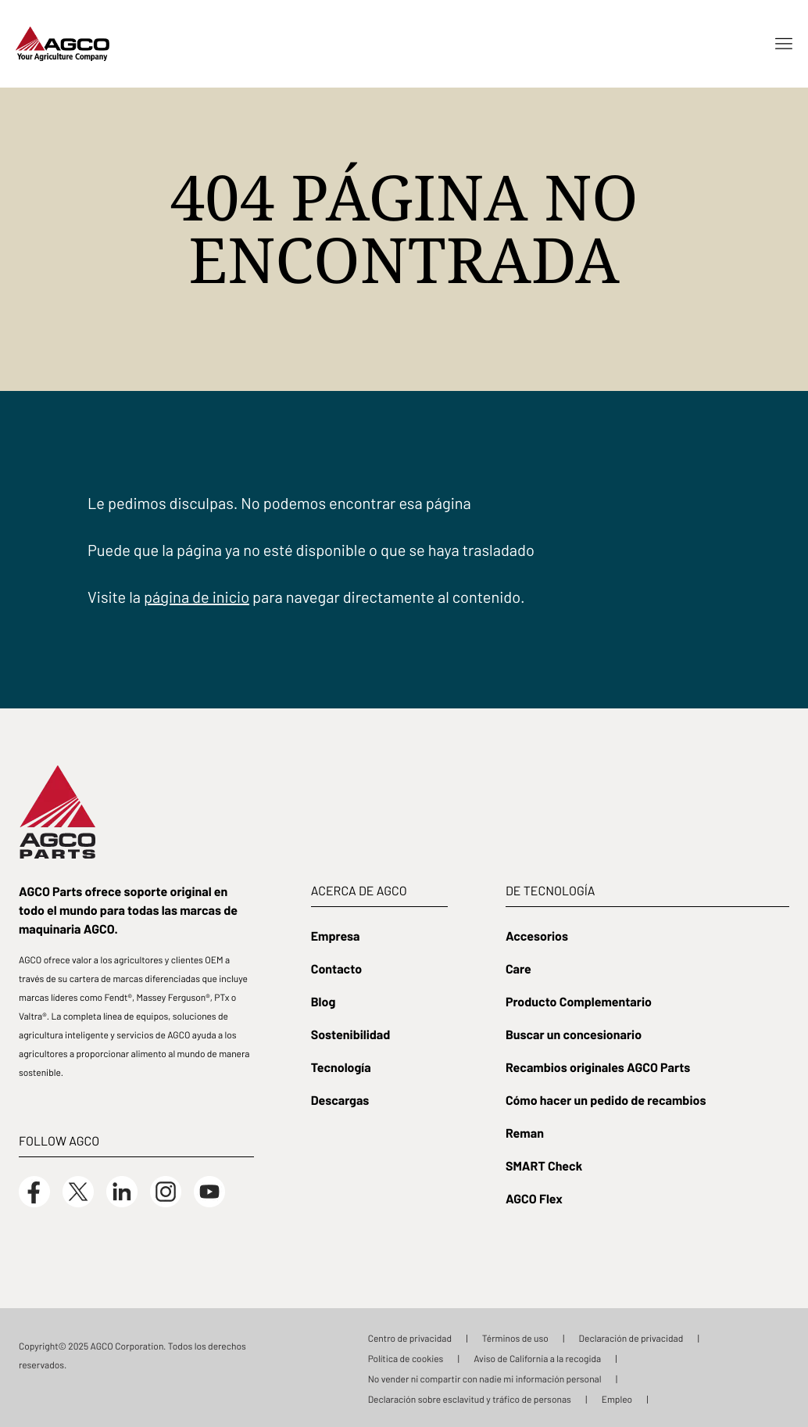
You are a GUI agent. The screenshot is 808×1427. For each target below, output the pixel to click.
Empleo (617, 1399)
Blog (323, 1000)
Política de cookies (406, 1358)
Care (518, 968)
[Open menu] (783, 43)
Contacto (336, 968)
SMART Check (544, 1165)
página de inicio (196, 596)
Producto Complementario (579, 1000)
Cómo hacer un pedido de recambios (606, 1099)
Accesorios (537, 935)
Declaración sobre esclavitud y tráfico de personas (469, 1399)
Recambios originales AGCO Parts (598, 1066)
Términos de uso (515, 1338)
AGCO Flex (534, 1197)
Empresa (335, 935)
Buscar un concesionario (574, 1033)
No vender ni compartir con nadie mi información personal (485, 1378)
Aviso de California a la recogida (537, 1358)
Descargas (340, 1099)
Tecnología (341, 1066)
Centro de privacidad (410, 1338)
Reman (525, 1132)
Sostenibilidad (351, 1033)
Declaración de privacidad (631, 1338)
